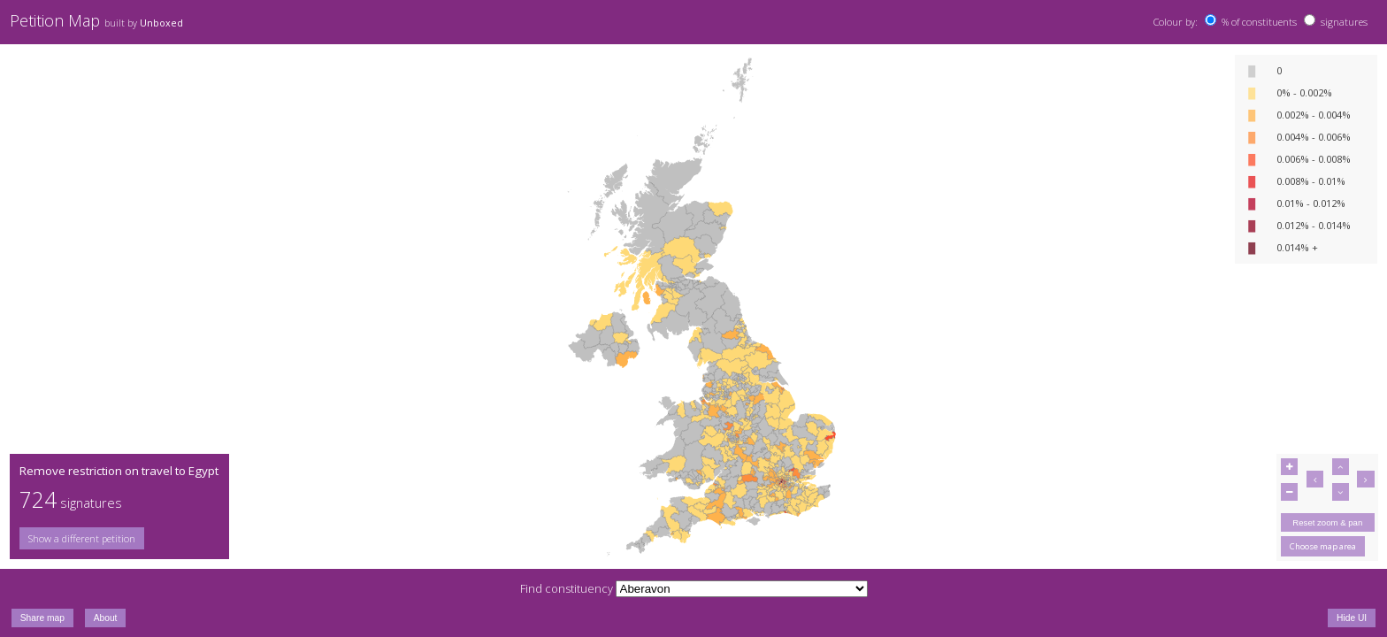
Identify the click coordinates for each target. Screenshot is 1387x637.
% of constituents (1259, 21)
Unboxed (161, 23)
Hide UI (1352, 618)
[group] (118, 538)
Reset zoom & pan (1327, 522)
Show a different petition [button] (81, 538)
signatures (1344, 21)
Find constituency (566, 588)
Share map (42, 618)
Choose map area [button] (1323, 546)
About (106, 618)
